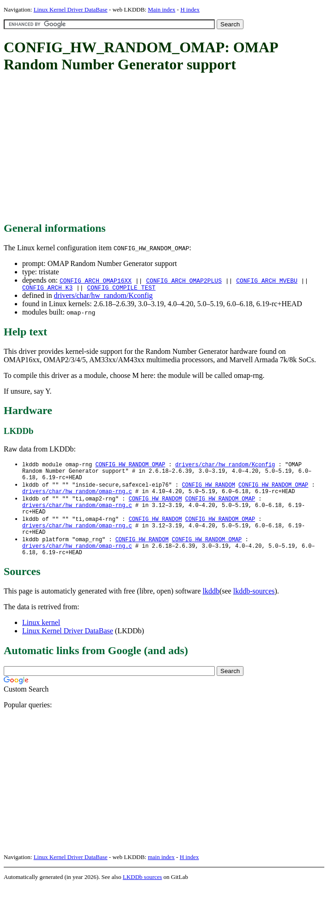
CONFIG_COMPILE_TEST (121, 289)
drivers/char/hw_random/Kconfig (103, 297)
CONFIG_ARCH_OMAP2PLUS (184, 280)
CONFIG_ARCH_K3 (47, 289)
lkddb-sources (254, 607)
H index (190, 9)
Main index (162, 9)
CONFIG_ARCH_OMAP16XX (96, 280)
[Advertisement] (166, 148)
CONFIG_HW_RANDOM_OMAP (130, 466)
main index (161, 873)
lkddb (211, 607)
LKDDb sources (142, 893)
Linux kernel (41, 639)
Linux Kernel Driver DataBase (71, 9)
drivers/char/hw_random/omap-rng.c (77, 497)
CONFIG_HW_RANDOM (208, 490)
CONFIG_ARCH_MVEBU (267, 280)
